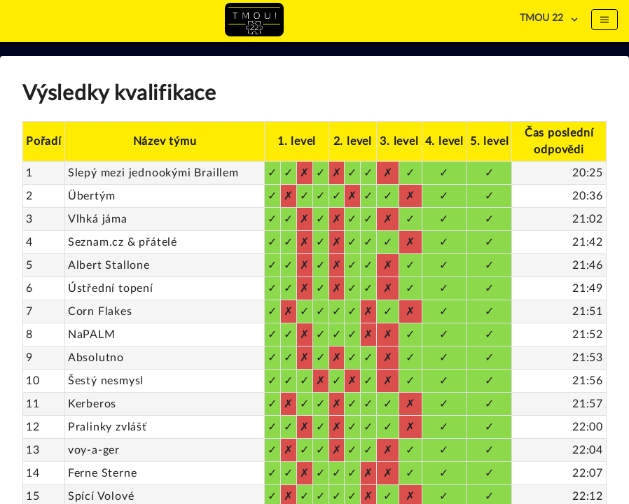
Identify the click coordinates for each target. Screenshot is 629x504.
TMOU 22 (541, 18)
